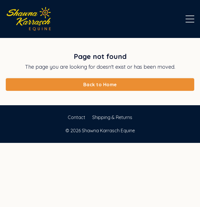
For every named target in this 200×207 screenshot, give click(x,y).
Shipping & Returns (112, 117)
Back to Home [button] (100, 84)
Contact (76, 117)
